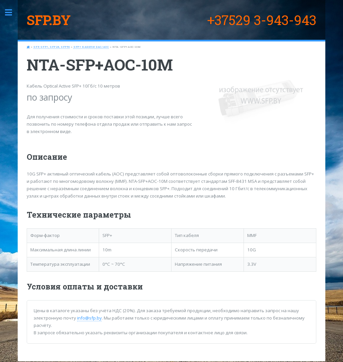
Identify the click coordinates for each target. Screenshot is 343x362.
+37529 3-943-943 (261, 20)
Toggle (12, 12)
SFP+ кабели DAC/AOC (91, 46)
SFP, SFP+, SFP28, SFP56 (51, 46)
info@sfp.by (89, 318)
